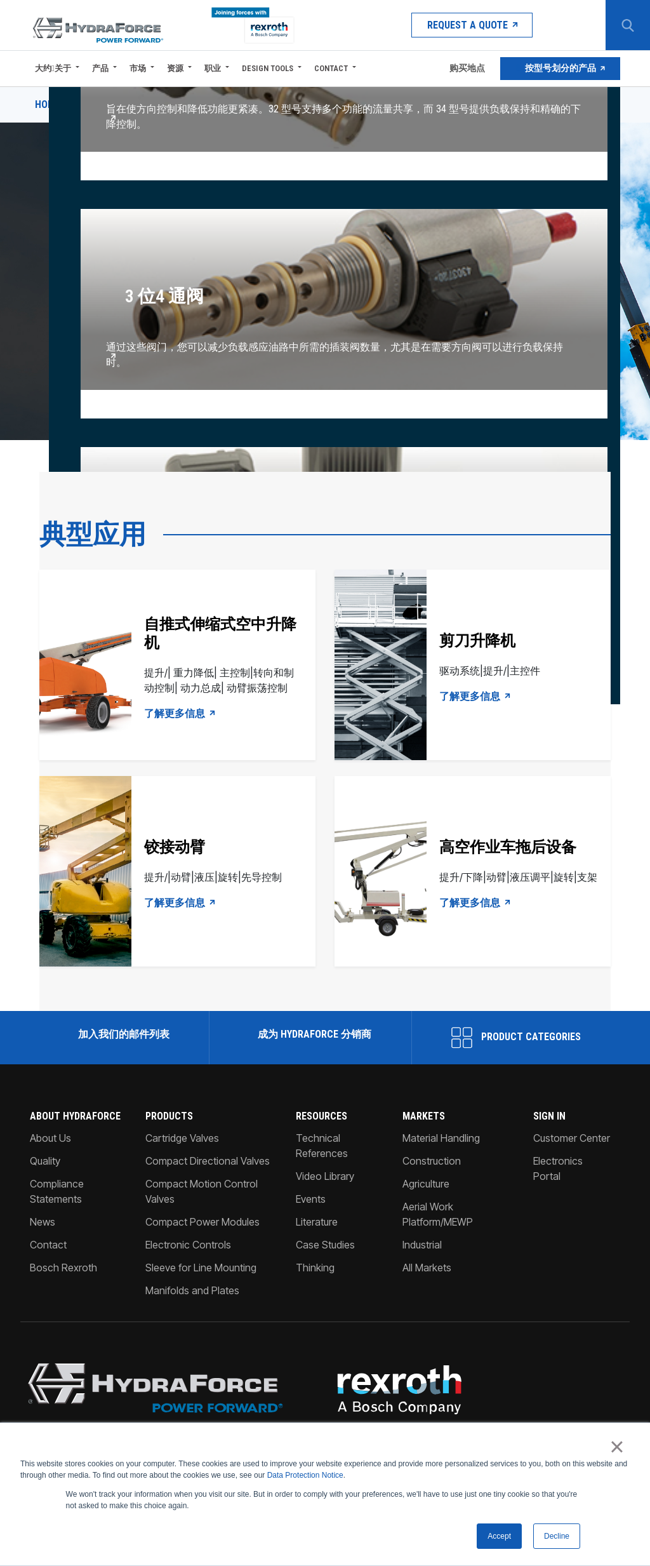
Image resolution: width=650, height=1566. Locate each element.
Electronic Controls (188, 1244)
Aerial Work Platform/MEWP (437, 1214)
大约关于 (53, 68)
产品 (100, 68)
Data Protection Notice (305, 1475)
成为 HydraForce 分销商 (313, 1034)
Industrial (422, 1244)
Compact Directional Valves (207, 1160)
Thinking (315, 1267)
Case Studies (325, 1244)
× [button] (616, 1446)
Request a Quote (471, 25)
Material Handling (441, 1138)
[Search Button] (628, 25)
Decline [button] (556, 1536)
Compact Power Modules (202, 1221)
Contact (331, 68)
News (42, 1221)
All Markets (426, 1267)
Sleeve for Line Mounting (200, 1267)
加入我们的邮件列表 (122, 1034)
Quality (45, 1160)
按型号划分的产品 (560, 69)
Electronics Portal (558, 1168)
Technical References (322, 1146)
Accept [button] (499, 1536)
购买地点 (466, 69)
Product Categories (516, 1037)
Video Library (325, 1176)
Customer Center (571, 1138)
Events (311, 1199)
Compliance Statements (57, 1191)
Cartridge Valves (182, 1138)
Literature (317, 1221)
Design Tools (267, 68)
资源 (175, 68)
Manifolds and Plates (192, 1290)
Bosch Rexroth (63, 1267)
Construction (431, 1160)
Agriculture (425, 1183)
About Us (50, 1138)
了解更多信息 (180, 713)
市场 (137, 68)
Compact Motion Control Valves (201, 1191)
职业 (212, 68)
